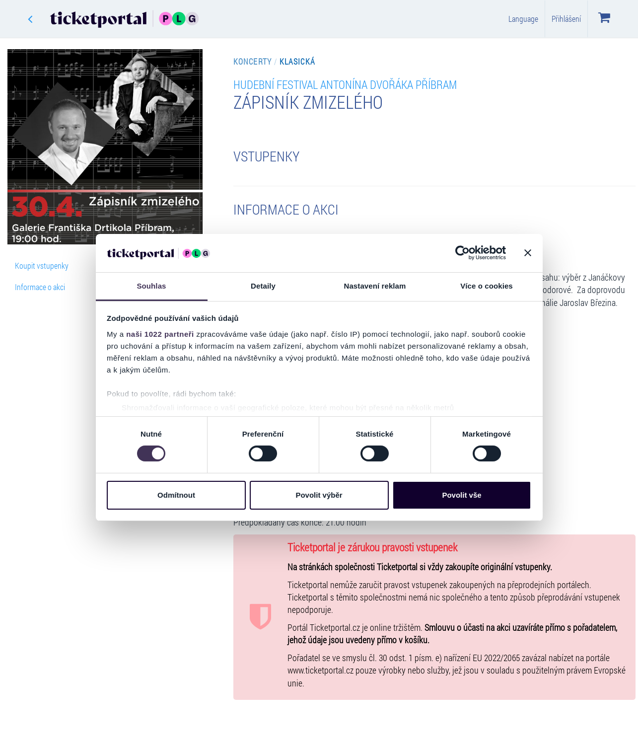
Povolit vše (461, 495)
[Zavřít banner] (527, 252)
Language (523, 18)
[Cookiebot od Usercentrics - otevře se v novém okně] (462, 252)
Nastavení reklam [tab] (375, 286)
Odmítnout (176, 495)
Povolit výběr (318, 495)
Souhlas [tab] (151, 286)
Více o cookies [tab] (486, 286)
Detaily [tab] (263, 286)
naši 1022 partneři (160, 334)
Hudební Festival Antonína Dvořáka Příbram (345, 84)
